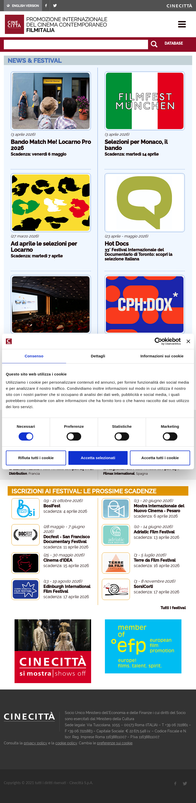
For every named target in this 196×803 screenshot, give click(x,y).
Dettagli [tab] (98, 356)
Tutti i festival (173, 608)
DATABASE (174, 43)
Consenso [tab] (34, 356)
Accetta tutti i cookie (160, 458)
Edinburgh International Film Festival (66, 589)
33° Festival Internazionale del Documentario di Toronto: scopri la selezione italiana (138, 254)
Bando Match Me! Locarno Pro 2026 (51, 145)
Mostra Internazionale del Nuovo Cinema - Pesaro (159, 508)
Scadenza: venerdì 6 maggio (38, 154)
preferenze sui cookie (114, 743)
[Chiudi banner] (188, 341)
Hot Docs (117, 243)
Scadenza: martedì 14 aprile (132, 154)
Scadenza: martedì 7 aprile (37, 256)
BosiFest (51, 506)
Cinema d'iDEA (57, 560)
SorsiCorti (143, 586)
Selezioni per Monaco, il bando (136, 145)
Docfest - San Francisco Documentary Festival (66, 539)
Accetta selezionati (98, 458)
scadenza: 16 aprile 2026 (157, 565)
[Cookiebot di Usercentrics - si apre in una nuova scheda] (158, 341)
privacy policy (35, 743)
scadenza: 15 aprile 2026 (66, 565)
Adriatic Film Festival (154, 532)
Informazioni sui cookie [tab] (161, 356)
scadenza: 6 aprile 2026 (156, 516)
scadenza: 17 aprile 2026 (66, 596)
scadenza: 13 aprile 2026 (156, 537)
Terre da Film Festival (155, 560)
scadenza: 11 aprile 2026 (66, 547)
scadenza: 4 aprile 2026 (65, 511)
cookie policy (66, 743)
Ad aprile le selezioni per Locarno (44, 246)
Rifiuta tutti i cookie (36, 458)
